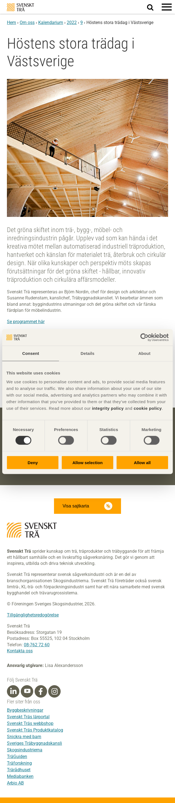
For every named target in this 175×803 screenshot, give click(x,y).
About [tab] (144, 353)
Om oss (27, 22)
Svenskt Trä (20, 7)
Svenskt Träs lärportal (28, 716)
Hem (11, 22)
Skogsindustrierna (24, 750)
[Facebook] (40, 691)
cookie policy (148, 408)
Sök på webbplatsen (153, 7)
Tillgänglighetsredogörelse (33, 615)
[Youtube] (27, 691)
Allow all (142, 462)
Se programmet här (26, 321)
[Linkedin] (13, 691)
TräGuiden (17, 756)
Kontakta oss (20, 650)
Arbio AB (15, 783)
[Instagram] (55, 691)
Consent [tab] (30, 353)
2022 (72, 22)
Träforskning (19, 763)
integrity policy (108, 408)
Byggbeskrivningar (25, 710)
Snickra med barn (24, 736)
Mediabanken (20, 776)
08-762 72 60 (37, 644)
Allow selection (87, 462)
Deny (33, 462)
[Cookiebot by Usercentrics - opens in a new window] (144, 337)
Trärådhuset (18, 769)
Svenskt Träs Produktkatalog (35, 730)
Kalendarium (50, 22)
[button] (166, 7)
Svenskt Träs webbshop (30, 723)
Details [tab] (87, 353)
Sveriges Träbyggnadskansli (34, 743)
